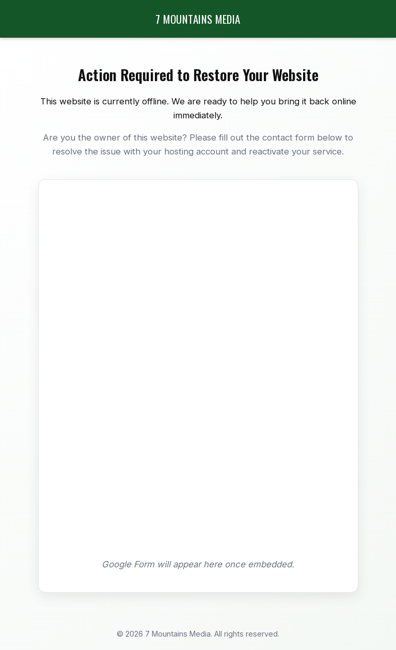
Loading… (198, 373)
